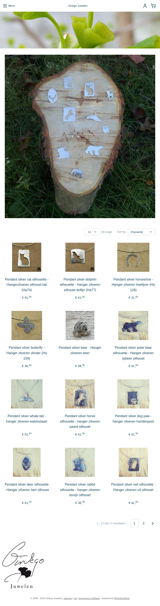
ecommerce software (89, 598)
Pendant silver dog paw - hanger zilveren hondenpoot (133, 418)
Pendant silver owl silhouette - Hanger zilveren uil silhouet (133, 487)
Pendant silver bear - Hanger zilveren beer (80, 350)
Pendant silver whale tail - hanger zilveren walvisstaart (26, 418)
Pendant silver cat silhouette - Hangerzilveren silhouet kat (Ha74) (27, 285)
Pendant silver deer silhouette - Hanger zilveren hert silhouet (26, 487)
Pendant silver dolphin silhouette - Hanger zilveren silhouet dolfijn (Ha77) (80, 285)
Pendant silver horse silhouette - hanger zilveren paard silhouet (80, 421)
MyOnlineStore (122, 598)
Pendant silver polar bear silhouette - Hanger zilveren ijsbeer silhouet (133, 353)
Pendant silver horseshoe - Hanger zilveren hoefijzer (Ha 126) (133, 285)
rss (75, 598)
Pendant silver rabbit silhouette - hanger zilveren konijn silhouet (80, 490)
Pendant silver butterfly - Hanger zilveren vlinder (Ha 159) (26, 353)
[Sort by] (141, 232)
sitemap (68, 598)
